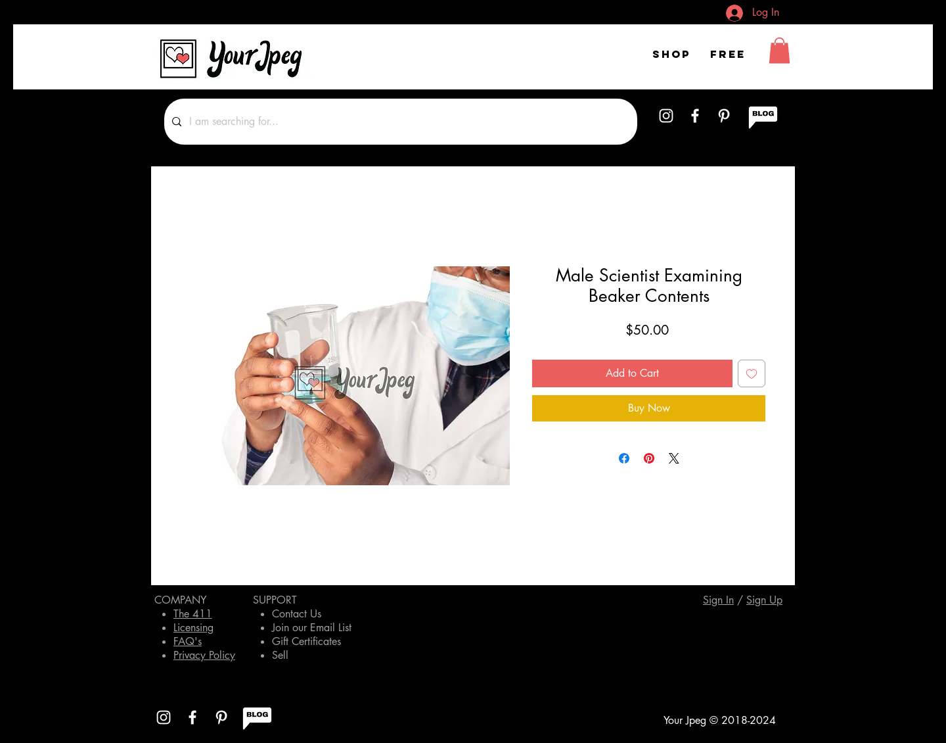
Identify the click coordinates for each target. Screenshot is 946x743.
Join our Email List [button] (311, 628)
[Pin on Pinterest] (649, 458)
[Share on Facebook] (624, 458)
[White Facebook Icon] (695, 116)
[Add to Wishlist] (751, 373)
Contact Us (296, 614)
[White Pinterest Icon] (724, 116)
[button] (779, 50)
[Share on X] (674, 458)
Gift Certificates (306, 641)
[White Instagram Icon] (666, 116)
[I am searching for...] (399, 122)
